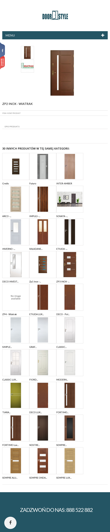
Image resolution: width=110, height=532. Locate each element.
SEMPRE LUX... (63, 477)
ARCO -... (6, 216)
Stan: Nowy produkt (11, 113)
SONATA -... (62, 216)
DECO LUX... (35, 412)
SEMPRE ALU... (9, 477)
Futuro (32, 183)
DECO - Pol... (62, 314)
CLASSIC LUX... (9, 379)
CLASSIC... (61, 347)
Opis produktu (12, 127)
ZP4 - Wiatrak (9, 314)
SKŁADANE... (35, 248)
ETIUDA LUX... (36, 314)
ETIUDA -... (61, 248)
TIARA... (6, 412)
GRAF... (33, 347)
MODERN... (62, 379)
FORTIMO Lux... (10, 445)
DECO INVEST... (10, 281)
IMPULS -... (34, 216)
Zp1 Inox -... (35, 281)
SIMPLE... (7, 347)
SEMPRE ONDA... (38, 477)
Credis (5, 183)
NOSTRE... (34, 445)
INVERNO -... (8, 248)
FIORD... (33, 379)
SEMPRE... (61, 445)
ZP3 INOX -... (62, 281)
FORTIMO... (62, 412)
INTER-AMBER (64, 183)
